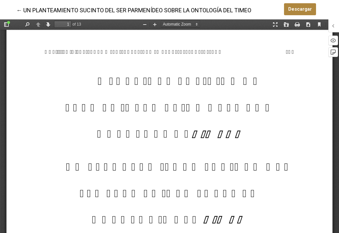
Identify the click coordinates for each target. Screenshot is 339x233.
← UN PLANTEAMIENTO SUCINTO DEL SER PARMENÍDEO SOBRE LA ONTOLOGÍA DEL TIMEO (133, 10)
